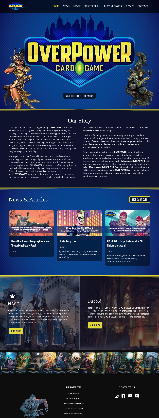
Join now (16, 333)
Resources (73, 387)
